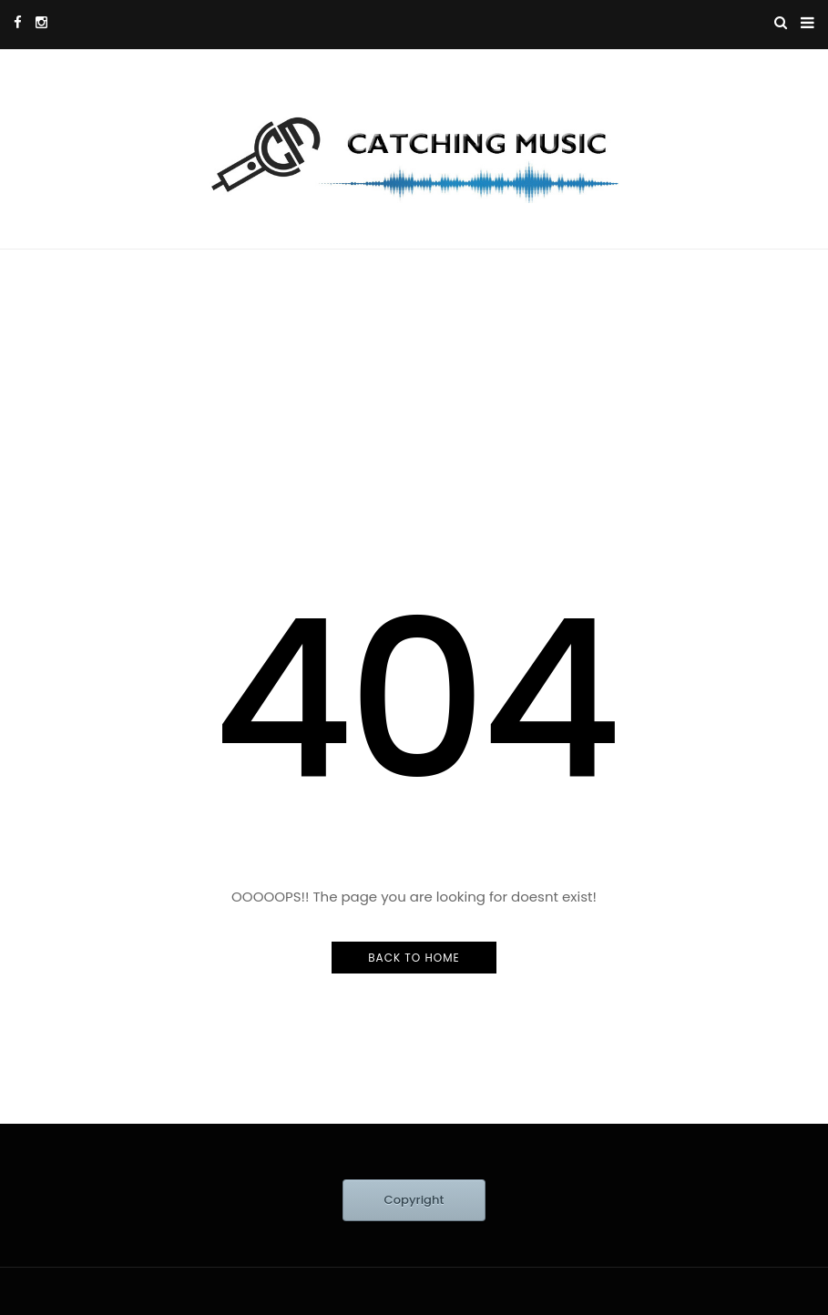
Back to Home (413, 957)
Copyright (414, 1199)
